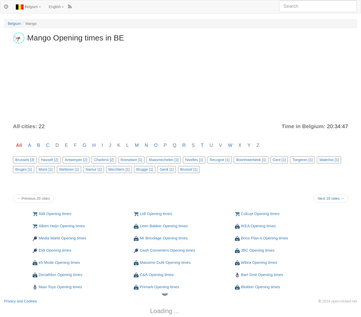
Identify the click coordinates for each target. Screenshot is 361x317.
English (56, 7)
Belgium (28, 7)
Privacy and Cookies (20, 301)
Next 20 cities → (331, 198)
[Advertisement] (180, 83)
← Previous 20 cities (33, 198)
